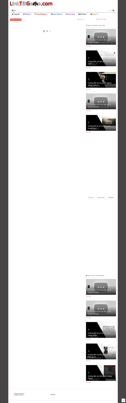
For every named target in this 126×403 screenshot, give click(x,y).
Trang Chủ (16, 14)
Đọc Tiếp (88, 46)
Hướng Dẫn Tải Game (101, 19)
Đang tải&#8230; (101, 236)
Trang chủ (52, 394)
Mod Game (83, 14)
